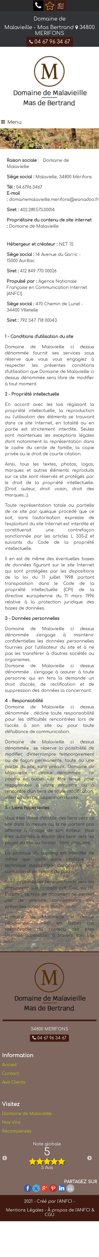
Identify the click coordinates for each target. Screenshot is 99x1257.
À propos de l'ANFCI (69, 1210)
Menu (14, 122)
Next (89, 1158)
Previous (4, 1158)
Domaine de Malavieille (27, 1113)
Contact (10, 1073)
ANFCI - (67, 1201)
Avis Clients (13, 1082)
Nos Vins (11, 1122)
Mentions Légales (24, 1210)
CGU (50, 1215)
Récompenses (16, 1131)
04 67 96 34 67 (49, 42)
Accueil (9, 1065)
